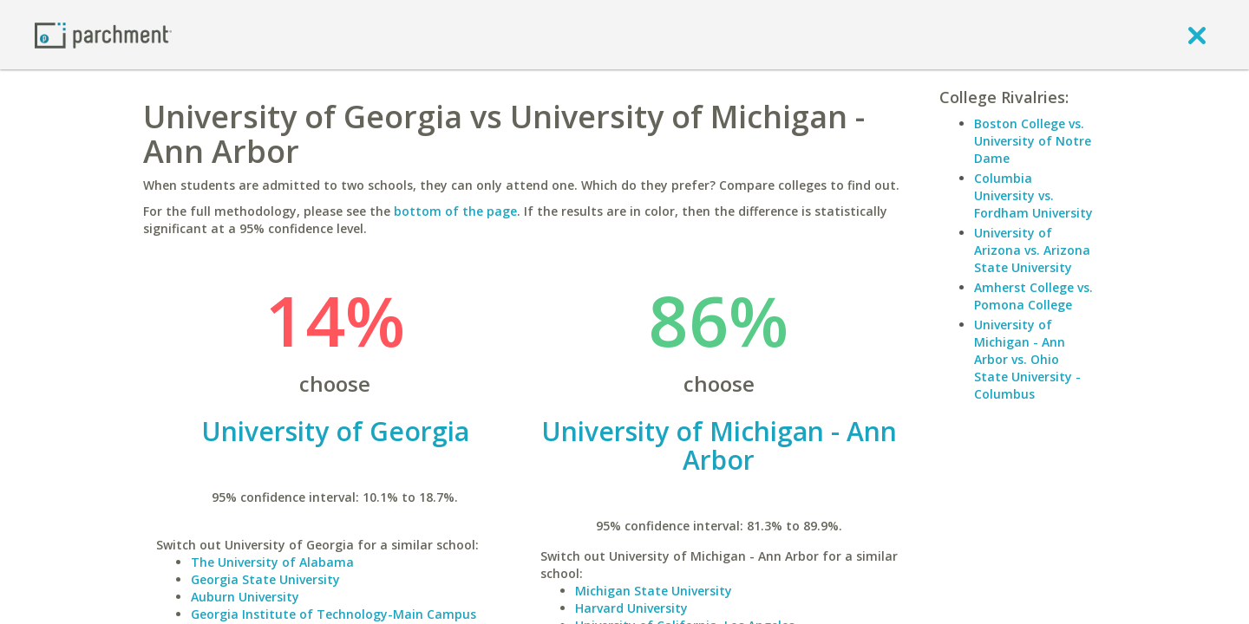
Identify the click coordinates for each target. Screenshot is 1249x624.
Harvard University (631, 608)
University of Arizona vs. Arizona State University (1032, 250)
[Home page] (103, 34)
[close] (1197, 34)
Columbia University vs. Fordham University (1033, 195)
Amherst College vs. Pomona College (1033, 296)
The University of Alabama (272, 562)
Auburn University (245, 596)
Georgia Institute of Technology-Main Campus (333, 614)
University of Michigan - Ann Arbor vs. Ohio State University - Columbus (1027, 359)
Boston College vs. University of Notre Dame (1032, 140)
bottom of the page (455, 211)
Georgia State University (265, 579)
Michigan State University (653, 590)
